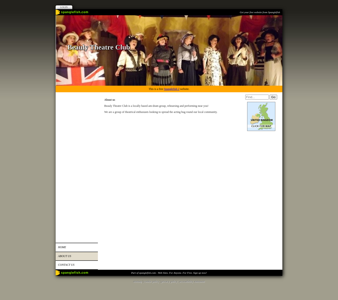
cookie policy (151, 281)
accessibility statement (192, 281)
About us (64, 256)
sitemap (137, 281)
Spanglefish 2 (171, 89)
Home (62, 247)
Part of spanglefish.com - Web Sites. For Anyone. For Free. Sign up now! (169, 272)
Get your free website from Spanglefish (260, 12)
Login (64, 7)
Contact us (66, 264)
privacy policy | (170, 281)
